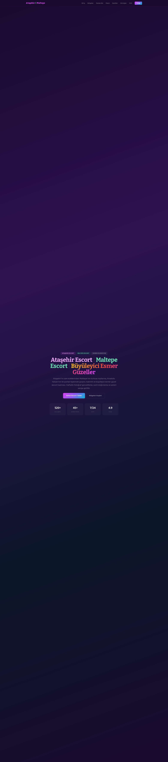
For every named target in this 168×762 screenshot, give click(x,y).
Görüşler (123, 3)
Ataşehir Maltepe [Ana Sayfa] (35, 3)
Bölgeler (91, 3)
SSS (130, 3)
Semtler (115, 3)
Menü (108, 3)
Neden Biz (99, 3)
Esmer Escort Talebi (74, 396)
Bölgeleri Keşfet (95, 396)
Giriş (83, 3)
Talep (138, 3)
